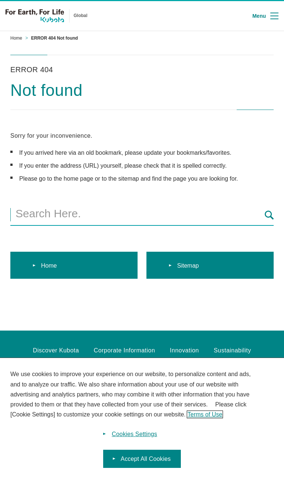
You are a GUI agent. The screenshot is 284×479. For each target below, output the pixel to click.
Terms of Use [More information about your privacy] (204, 414)
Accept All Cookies (145, 459)
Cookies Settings (134, 434)
